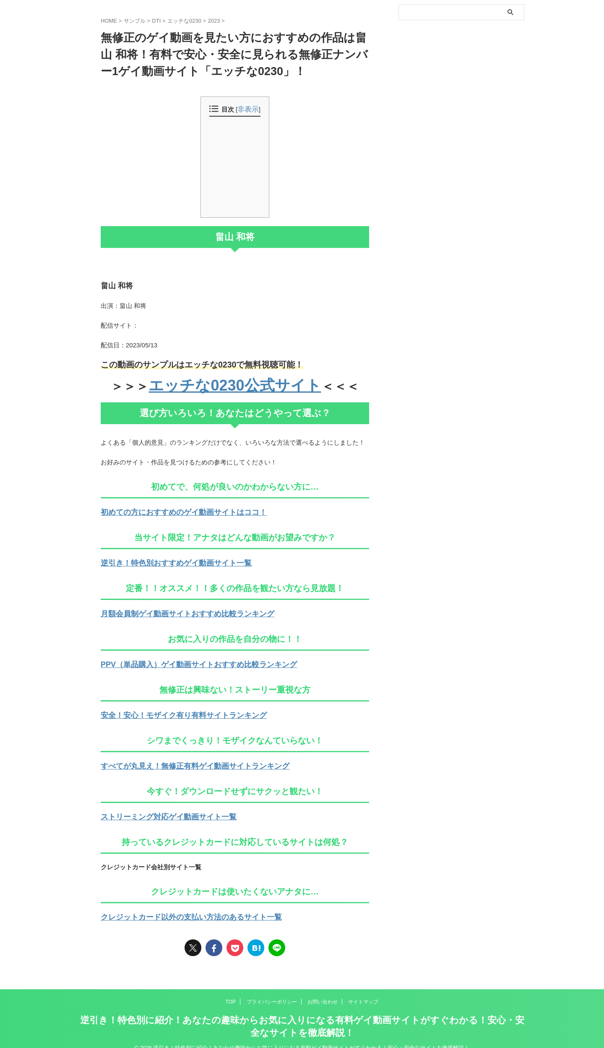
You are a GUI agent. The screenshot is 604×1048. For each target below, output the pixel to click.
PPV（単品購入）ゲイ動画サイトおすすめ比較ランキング (182, 658)
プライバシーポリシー (272, 990)
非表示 (248, 109)
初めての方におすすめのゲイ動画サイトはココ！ (170, 510)
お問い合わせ (322, 990)
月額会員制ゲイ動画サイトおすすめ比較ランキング (173, 609)
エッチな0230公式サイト (235, 384)
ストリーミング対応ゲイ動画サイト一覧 (157, 807)
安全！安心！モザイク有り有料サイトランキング (170, 708)
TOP (231, 990)
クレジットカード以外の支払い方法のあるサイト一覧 (176, 906)
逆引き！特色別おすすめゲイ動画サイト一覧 (163, 559)
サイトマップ (363, 990)
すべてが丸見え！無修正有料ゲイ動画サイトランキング (179, 757)
